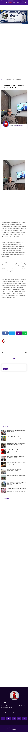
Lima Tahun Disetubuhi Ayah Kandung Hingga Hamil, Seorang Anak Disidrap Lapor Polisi (16, 451)
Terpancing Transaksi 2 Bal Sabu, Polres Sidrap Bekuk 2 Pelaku (15, 457)
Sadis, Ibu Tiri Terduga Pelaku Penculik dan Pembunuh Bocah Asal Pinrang (16, 437)
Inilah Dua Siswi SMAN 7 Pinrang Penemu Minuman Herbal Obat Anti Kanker (16, 444)
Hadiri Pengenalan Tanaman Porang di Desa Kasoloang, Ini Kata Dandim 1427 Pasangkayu (16, 483)
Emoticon (5, 369)
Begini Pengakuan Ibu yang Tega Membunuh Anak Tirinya (14, 470)
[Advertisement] (14, 37)
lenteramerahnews (11, 340)
